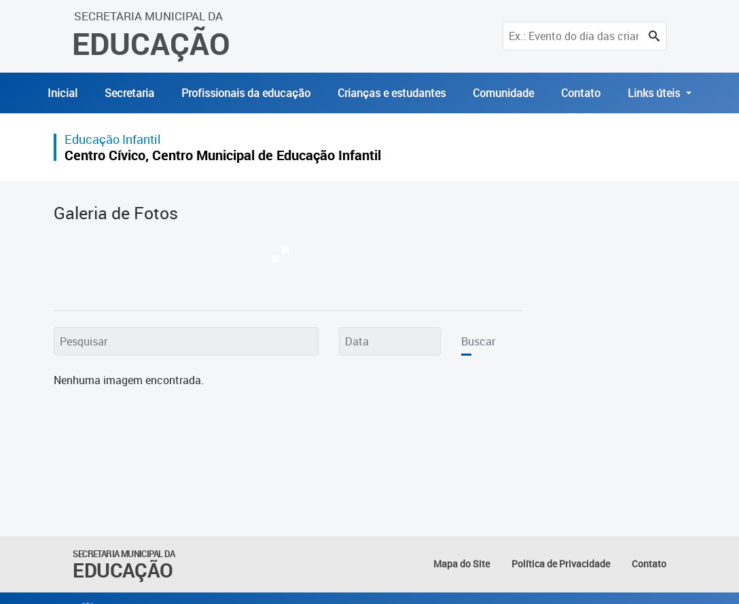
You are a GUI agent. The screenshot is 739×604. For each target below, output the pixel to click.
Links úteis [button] (655, 93)
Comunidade (503, 93)
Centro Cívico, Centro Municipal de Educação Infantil (223, 155)
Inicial (62, 93)
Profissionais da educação (245, 93)
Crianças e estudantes (392, 93)
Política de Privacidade (560, 563)
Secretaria (129, 93)
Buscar (478, 341)
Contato (580, 93)
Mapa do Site (461, 563)
